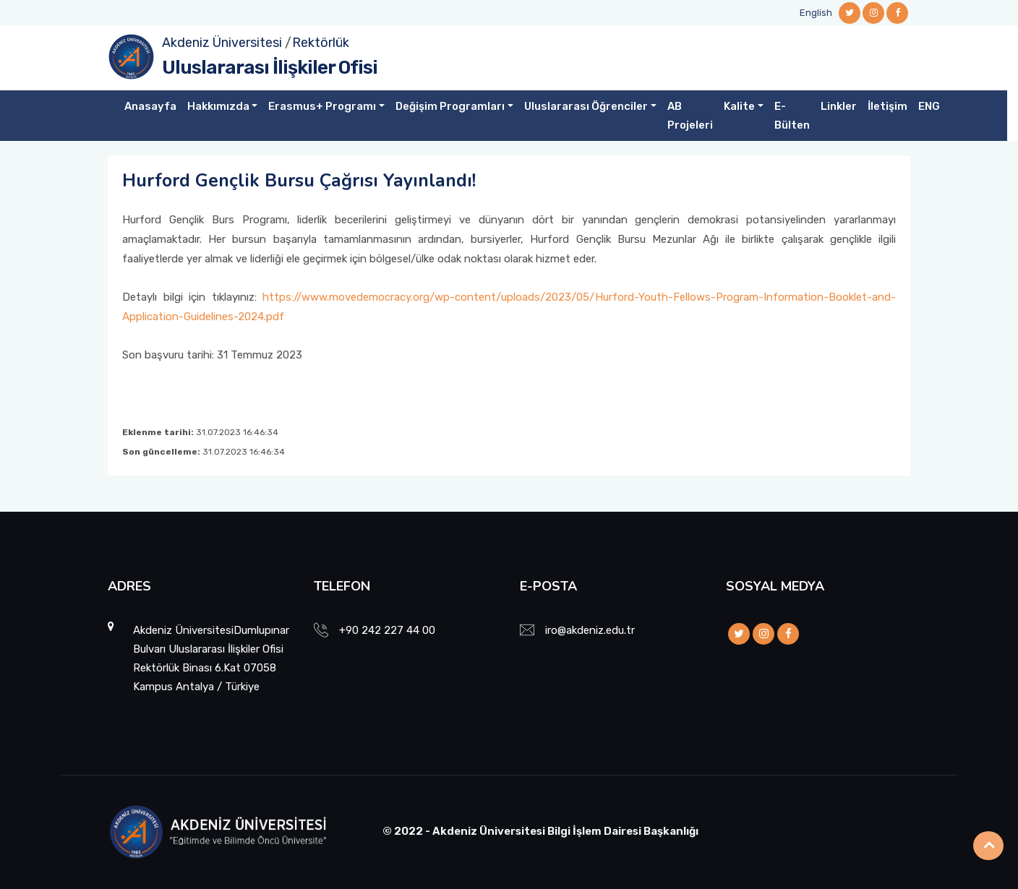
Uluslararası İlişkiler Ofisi (269, 67)
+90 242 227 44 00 (387, 630)
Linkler (839, 106)
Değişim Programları (450, 106)
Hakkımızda (218, 106)
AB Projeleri (690, 116)
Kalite (739, 106)
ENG (929, 106)
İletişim (887, 106)
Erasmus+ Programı (322, 106)
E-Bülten (792, 116)
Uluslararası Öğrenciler (586, 106)
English (816, 12)
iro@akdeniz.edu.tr (590, 630)
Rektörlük (320, 43)
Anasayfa (150, 106)
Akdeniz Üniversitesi (222, 43)
